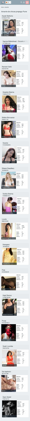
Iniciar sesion (23, 2)
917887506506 (6, 297)
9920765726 (6, 348)
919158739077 (6, 323)
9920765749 (5, 68)
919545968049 (6, 145)
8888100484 (5, 221)
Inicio (2, 7)
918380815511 (6, 196)
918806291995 (6, 94)
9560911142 (5, 119)
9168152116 (6, 399)
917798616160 (6, 43)
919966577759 (6, 18)
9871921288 (5, 373)
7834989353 (5, 170)
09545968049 (5, 272)
